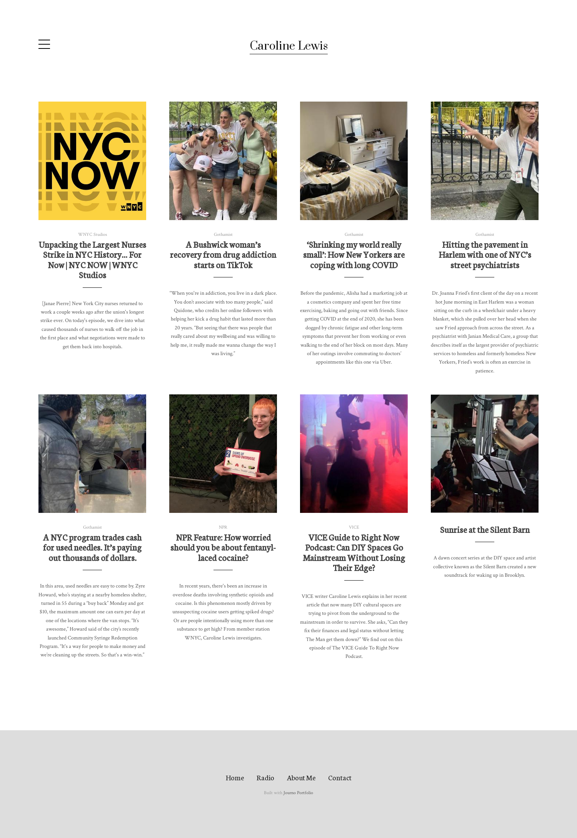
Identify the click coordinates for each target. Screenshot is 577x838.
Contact (340, 777)
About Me (301, 777)
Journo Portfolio (298, 793)
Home (235, 777)
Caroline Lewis (289, 46)
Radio (265, 777)
